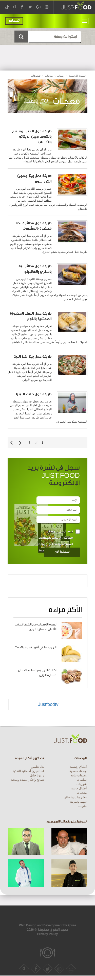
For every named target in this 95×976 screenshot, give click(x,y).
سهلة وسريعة (78, 801)
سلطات (82, 780)
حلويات (82, 806)
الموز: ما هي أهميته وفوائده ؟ (35, 647)
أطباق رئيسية (78, 767)
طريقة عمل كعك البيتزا (34, 394)
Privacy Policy (47, 934)
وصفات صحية (78, 771)
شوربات (82, 784)
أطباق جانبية (79, 788)
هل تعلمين (37, 767)
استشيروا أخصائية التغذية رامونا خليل (28, 773)
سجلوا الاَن (62, 551)
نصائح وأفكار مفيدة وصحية (27, 780)
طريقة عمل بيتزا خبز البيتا (32, 356)
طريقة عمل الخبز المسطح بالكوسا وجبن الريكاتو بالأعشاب (32, 137)
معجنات (82, 792)
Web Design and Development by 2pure (47, 925)
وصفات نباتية (78, 775)
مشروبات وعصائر (75, 797)
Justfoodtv (48, 704)
